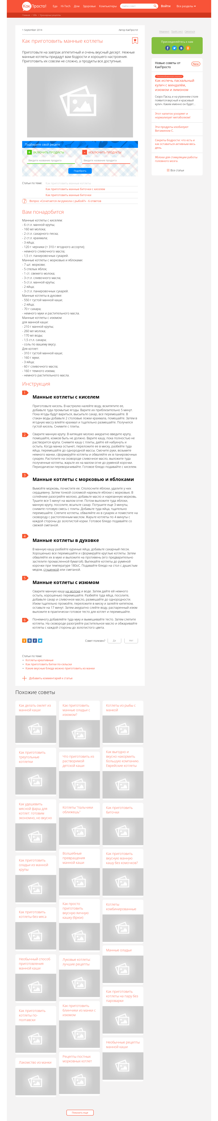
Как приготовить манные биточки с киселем (75, 189)
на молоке (72, 591)
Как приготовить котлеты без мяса (32, 914)
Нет (131, 640)
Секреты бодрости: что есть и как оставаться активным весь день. (175, 144)
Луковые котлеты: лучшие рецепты (77, 966)
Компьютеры (108, 6)
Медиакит (164, 31)
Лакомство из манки (35, 1062)
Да (114, 640)
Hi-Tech (66, 6)
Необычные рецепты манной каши (123, 1050)
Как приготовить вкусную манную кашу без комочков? (122, 860)
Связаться (190, 31)
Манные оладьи (119, 954)
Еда (55, 6)
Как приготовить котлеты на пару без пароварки (122, 1001)
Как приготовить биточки (119, 811)
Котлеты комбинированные (121, 909)
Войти (165, 6)
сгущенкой (51, 569)
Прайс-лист (177, 31)
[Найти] (155, 6)
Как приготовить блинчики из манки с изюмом (79, 1015)
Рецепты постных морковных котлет (77, 1064)
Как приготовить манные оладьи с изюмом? (76, 710)
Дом (77, 6)
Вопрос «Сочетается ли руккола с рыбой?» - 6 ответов (65, 201)
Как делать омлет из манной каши (35, 707)
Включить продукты (48, 152)
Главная (26, 15)
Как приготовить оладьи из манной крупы (33, 865)
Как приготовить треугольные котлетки (32, 757)
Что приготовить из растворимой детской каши (78, 761)
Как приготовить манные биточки (68, 195)
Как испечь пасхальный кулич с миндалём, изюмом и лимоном (174, 85)
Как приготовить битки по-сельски (49, 664)
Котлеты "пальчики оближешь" (78, 811)
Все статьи (177, 170)
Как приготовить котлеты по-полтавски (32, 1015)
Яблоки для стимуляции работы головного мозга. (176, 159)
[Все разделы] (186, 6)
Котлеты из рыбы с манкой (121, 707)
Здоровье (89, 6)
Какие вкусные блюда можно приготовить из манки (60, 668)
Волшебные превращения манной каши (74, 860)
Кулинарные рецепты (50, 15)
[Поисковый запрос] (139, 6)
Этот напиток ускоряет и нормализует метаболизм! (172, 115)
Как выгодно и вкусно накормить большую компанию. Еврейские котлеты (122, 759)
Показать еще (80, 1112)
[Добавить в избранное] (135, 40)
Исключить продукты (104, 152)
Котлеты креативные (39, 660)
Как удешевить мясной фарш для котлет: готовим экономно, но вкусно (35, 811)
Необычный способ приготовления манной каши (34, 963)
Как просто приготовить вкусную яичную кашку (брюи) (76, 914)
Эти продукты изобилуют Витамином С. (172, 129)
